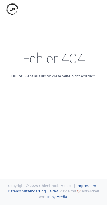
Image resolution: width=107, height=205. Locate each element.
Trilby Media (56, 196)
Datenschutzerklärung (27, 191)
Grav (54, 191)
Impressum (86, 185)
